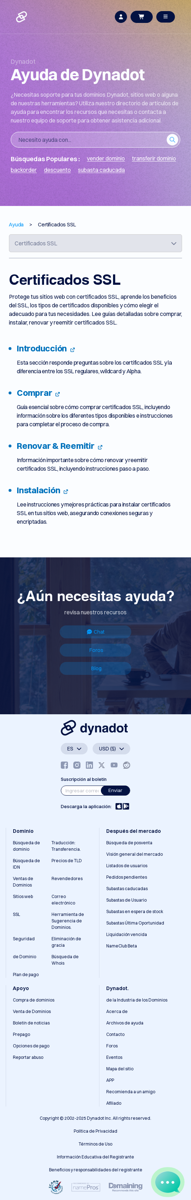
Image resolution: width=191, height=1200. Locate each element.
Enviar (115, 790)
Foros (96, 650)
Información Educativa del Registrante (95, 1157)
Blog (96, 668)
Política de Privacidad (95, 1131)
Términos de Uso (95, 1144)
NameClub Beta (121, 946)
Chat (95, 632)
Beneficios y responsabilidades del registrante (95, 1169)
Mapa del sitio (119, 1068)
